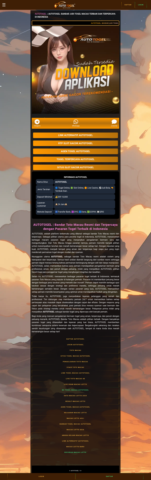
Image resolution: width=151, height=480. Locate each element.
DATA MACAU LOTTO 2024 (75, 396)
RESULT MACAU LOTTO (75, 401)
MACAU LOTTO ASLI (75, 418)
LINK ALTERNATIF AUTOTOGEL (75, 441)
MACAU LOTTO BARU (75, 447)
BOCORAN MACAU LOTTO (75, 452)
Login (141, 5)
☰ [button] (4, 4)
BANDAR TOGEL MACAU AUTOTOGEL (75, 424)
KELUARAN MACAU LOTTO (75, 413)
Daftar (128, 5)
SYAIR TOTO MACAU (75, 367)
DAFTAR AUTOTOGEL (75, 339)
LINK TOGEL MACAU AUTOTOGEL (75, 373)
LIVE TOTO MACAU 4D (75, 379)
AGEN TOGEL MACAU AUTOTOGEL (75, 407)
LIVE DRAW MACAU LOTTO (75, 384)
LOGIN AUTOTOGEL (75, 345)
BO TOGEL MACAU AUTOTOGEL (75, 390)
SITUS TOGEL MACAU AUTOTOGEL (75, 356)
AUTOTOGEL (40, 14)
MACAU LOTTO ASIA (75, 430)
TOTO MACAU (75, 350)
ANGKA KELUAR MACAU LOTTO (75, 435)
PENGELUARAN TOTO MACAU (75, 362)
